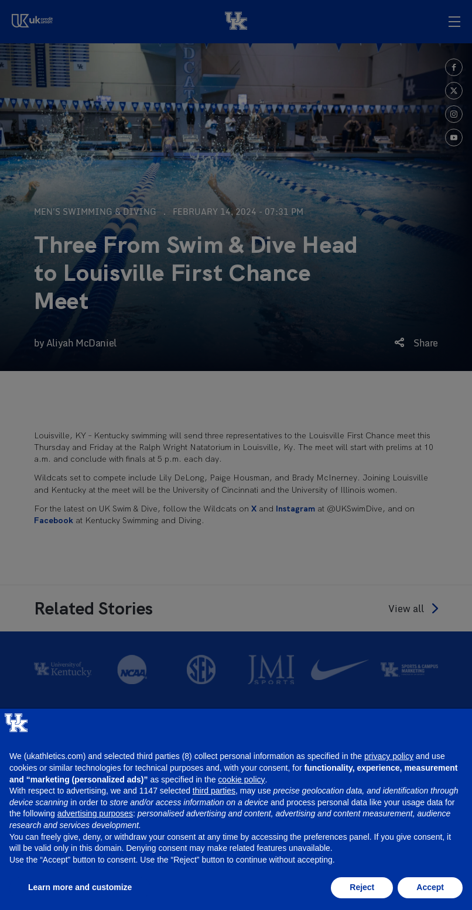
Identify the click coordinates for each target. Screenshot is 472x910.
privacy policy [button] (388, 756)
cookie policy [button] (241, 779)
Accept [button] (430, 887)
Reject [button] (362, 887)
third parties (214, 790)
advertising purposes (95, 813)
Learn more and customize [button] (80, 887)
